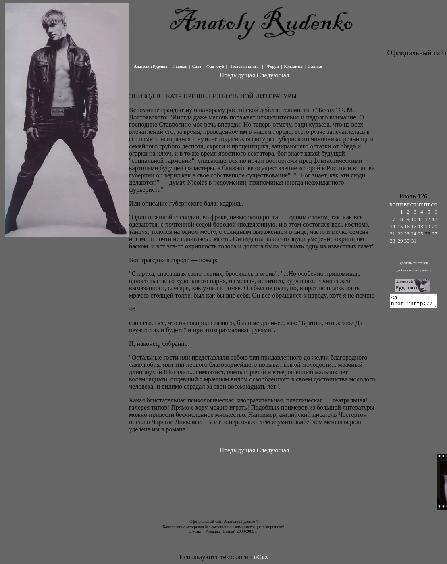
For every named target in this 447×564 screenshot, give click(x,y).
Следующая (272, 75)
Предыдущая (237, 75)
